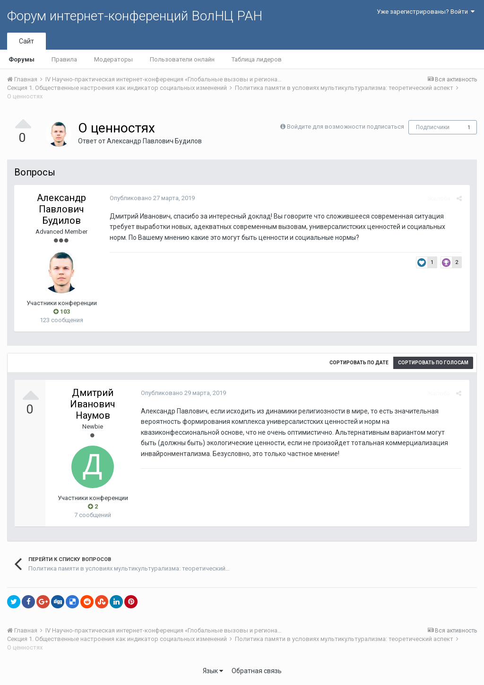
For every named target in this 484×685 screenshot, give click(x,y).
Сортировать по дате (359, 362)
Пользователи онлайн (182, 59)
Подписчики (432, 127)
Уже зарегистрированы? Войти (426, 11)
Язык (213, 671)
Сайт (26, 41)
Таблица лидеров (257, 59)
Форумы (22, 59)
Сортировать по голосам (433, 362)
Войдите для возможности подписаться (345, 126)
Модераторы (113, 59)
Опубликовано (151, 198)
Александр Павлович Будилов (154, 141)
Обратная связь (257, 671)
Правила (64, 59)
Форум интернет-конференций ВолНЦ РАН (134, 16)
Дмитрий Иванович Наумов (92, 404)
